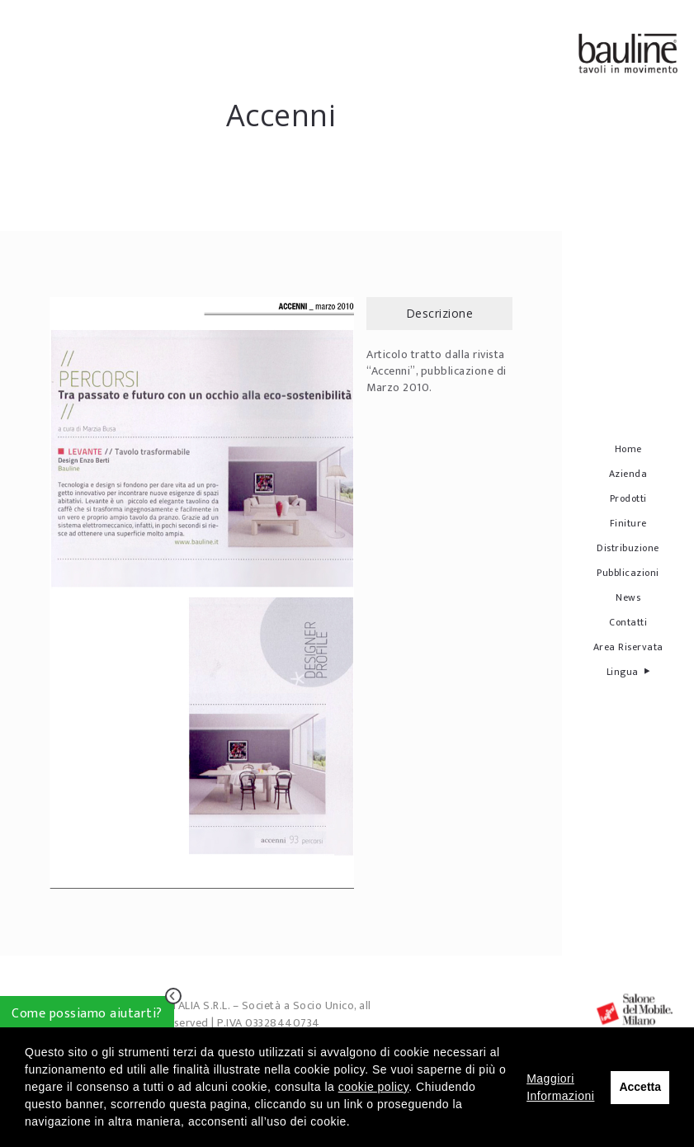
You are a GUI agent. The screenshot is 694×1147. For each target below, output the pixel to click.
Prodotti (628, 498)
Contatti (628, 622)
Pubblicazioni (628, 572)
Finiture (628, 523)
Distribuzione (628, 548)
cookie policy (373, 1086)
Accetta (640, 1086)
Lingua (628, 671)
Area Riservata (628, 647)
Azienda (628, 473)
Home (628, 449)
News (628, 597)
